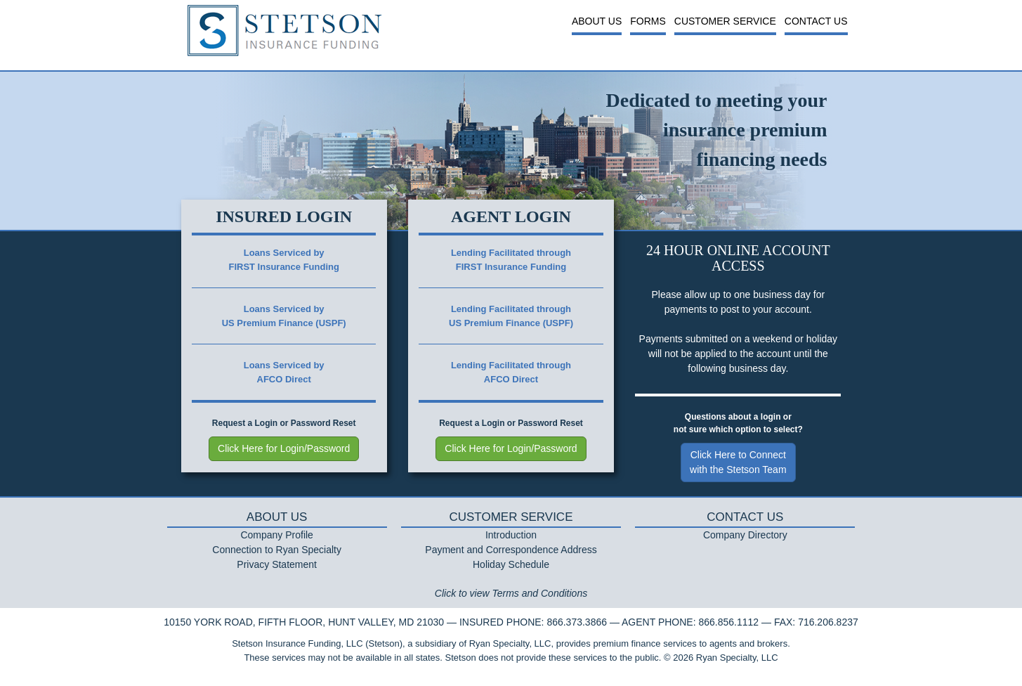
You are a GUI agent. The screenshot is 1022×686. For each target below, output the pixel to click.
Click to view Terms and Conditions (511, 593)
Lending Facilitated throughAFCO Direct (511, 372)
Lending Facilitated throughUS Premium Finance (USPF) (511, 316)
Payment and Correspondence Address (510, 549)
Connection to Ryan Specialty (276, 549)
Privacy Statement (277, 564)
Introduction (511, 535)
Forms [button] (648, 21)
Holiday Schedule (511, 564)
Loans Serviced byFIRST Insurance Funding (283, 259)
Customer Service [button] (725, 21)
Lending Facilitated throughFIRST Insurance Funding (511, 259)
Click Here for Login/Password (284, 448)
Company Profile (276, 535)
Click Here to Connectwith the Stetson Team (738, 462)
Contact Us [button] (816, 21)
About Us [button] (597, 21)
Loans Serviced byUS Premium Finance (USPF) (284, 316)
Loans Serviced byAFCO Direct (284, 372)
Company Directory (745, 535)
